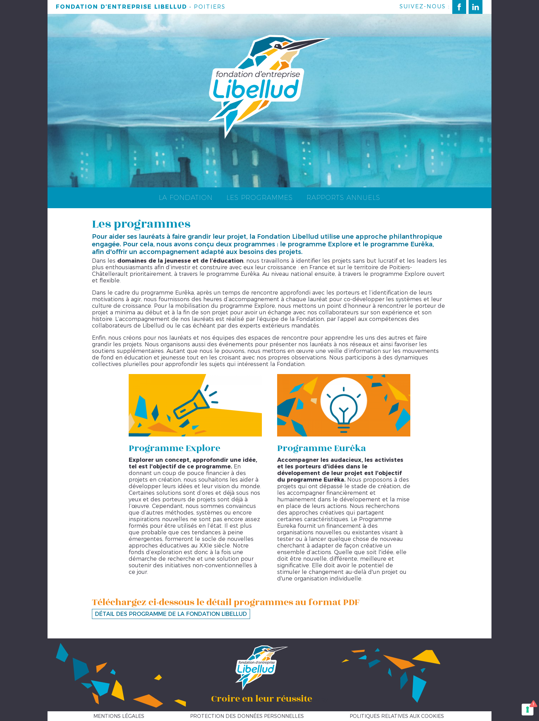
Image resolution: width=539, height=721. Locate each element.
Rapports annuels (343, 198)
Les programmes (259, 198)
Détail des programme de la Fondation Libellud (171, 614)
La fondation (186, 198)
